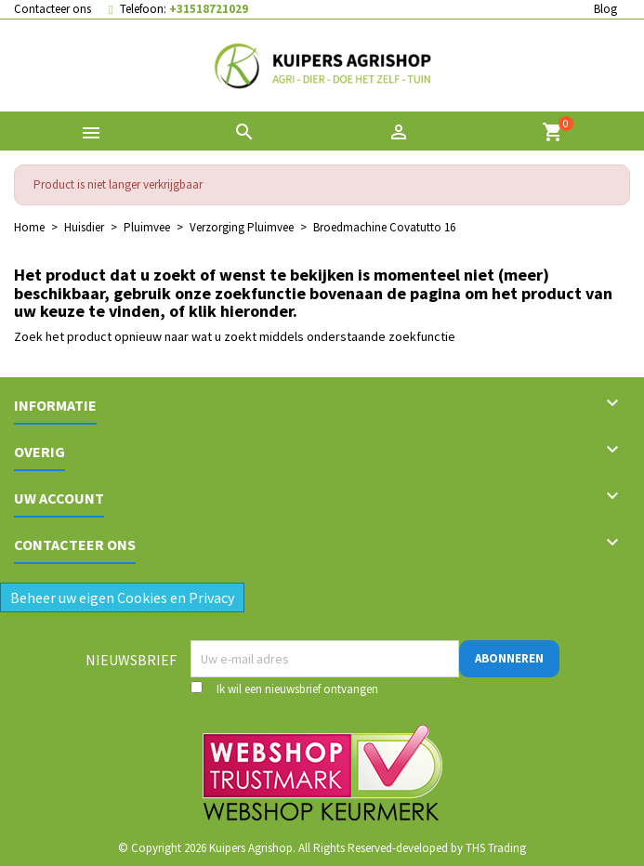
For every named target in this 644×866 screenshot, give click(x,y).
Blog (605, 9)
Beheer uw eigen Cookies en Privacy (122, 597)
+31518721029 (208, 9)
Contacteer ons (52, 9)
